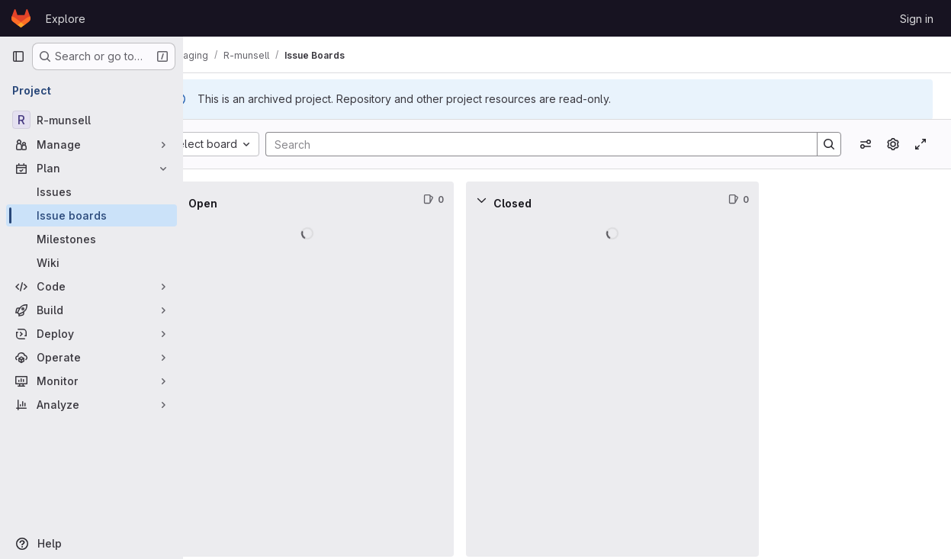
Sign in (916, 18)
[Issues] (91, 192)
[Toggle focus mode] (920, 144)
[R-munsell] (91, 120)
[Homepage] (21, 18)
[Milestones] (91, 239)
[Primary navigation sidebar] (18, 56)
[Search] (554, 144)
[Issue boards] (91, 215)
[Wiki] (91, 263)
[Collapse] (216, 200)
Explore (65, 18)
